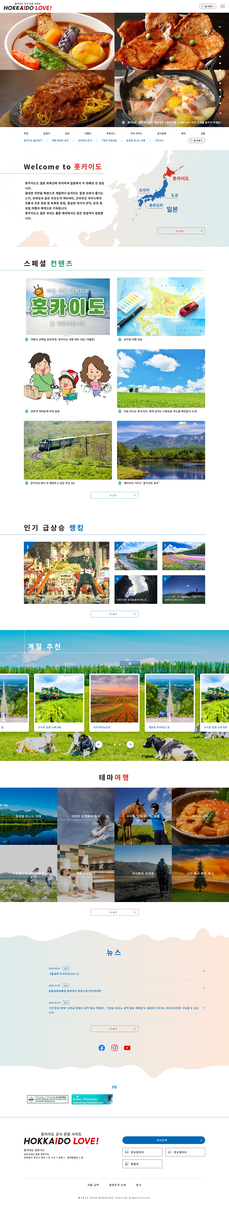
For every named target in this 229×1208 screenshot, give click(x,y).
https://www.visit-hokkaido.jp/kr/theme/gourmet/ (191, 790)
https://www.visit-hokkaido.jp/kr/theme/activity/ (133, 790)
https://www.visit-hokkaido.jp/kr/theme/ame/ (85, 846)
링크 (138, 1185)
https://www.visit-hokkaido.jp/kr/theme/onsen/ (75, 790)
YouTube (127, 1047)
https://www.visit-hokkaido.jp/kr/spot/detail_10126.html (57, 676)
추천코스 (110, 133)
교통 (203, 133)
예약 (183, 133)
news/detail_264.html (37, 964)
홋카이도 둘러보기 (33, 140)
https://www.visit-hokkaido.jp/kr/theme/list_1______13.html (199, 848)
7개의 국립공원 (109, 140)
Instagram (114, 1047)
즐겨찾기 (209, 6)
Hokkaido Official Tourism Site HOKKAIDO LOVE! (28, 6)
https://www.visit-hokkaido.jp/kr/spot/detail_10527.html (168, 676)
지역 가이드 (136, 133)
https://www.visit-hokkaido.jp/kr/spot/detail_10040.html (135, 546)
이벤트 (88, 133)
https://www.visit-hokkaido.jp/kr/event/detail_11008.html (59, 543)
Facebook (102, 1047)
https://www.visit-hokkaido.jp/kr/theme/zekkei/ (18, 790)
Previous (220, 27)
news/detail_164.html (37, 998)
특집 (26, 133)
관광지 (46, 133)
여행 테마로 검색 (60, 140)
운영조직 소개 (117, 1185)
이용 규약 (93, 1185)
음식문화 (161, 133)
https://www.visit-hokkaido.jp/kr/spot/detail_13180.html (135, 579)
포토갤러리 (137, 1152)
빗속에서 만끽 (85, 140)
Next (220, 113)
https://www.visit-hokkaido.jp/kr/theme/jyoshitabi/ (20, 848)
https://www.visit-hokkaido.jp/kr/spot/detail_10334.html (183, 579)
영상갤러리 (180, 1152)
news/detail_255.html (37, 981)
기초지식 (159, 140)
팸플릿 (135, 1164)
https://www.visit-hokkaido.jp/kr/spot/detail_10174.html (183, 546)
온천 (67, 133)
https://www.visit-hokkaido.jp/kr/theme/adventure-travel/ (138, 848)
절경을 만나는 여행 (135, 140)
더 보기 (180, 231)
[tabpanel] (114, 70)
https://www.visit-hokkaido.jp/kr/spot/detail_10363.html (112, 676)
